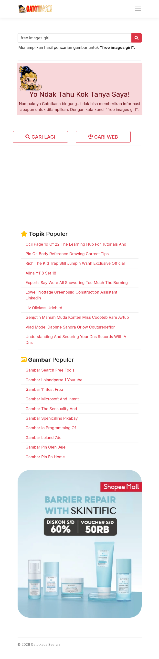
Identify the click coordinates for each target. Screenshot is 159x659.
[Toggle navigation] (138, 8)
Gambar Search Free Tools (50, 370)
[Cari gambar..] (75, 38)
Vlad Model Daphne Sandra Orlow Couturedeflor (70, 327)
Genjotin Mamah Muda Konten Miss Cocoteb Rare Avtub (77, 317)
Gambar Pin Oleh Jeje (46, 447)
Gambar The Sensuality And (51, 408)
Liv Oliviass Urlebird (44, 307)
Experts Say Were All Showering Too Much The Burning (77, 282)
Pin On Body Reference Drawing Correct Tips (67, 253)
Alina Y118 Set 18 (41, 273)
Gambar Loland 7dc (44, 437)
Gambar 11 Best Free (44, 389)
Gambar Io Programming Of (51, 427)
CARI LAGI (40, 137)
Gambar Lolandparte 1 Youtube (54, 379)
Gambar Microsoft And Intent (52, 398)
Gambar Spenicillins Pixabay (52, 418)
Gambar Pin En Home (45, 456)
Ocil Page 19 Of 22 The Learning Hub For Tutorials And (76, 244)
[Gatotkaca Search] (35, 9)
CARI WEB (103, 137)
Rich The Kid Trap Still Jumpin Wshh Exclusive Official (75, 263)
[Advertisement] (80, 183)
